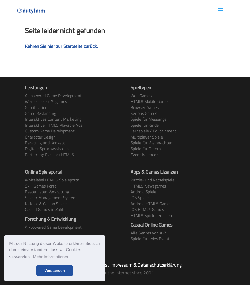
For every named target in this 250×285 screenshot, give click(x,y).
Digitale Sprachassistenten (49, 148)
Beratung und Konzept (45, 143)
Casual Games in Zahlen (46, 209)
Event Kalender (144, 154)
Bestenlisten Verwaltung (47, 192)
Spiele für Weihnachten (152, 143)
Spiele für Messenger (149, 119)
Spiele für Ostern (146, 148)
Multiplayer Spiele (147, 137)
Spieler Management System (50, 197)
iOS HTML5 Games (147, 209)
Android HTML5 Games (151, 203)
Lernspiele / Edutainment (153, 131)
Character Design (40, 137)
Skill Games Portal (41, 186)
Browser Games (145, 107)
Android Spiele (143, 192)
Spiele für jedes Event (150, 238)
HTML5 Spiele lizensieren (153, 215)
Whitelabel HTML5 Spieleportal (52, 180)
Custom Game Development (50, 131)
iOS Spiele (140, 197)
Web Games (141, 95)
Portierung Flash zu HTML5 (49, 154)
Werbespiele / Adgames (46, 101)
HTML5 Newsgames (148, 186)
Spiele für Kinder (145, 125)
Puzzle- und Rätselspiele (152, 180)
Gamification (36, 107)
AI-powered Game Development (53, 95)
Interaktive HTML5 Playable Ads (53, 125)
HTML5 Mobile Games (150, 101)
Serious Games (144, 113)
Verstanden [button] (54, 270)
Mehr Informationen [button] (51, 257)
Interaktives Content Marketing (53, 119)
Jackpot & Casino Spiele (46, 203)
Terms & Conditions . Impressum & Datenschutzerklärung (125, 264)
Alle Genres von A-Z (148, 233)
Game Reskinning (40, 113)
